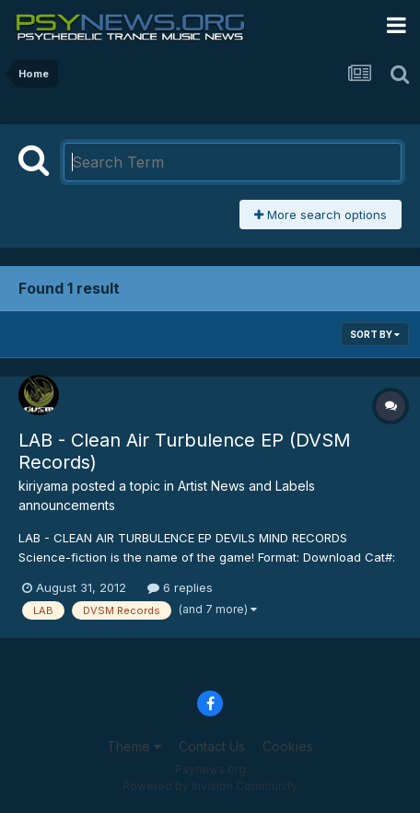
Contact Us (212, 746)
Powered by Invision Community (210, 786)
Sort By (375, 334)
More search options (320, 214)
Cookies (287, 746)
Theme (134, 746)
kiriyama (43, 486)
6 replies (180, 587)
